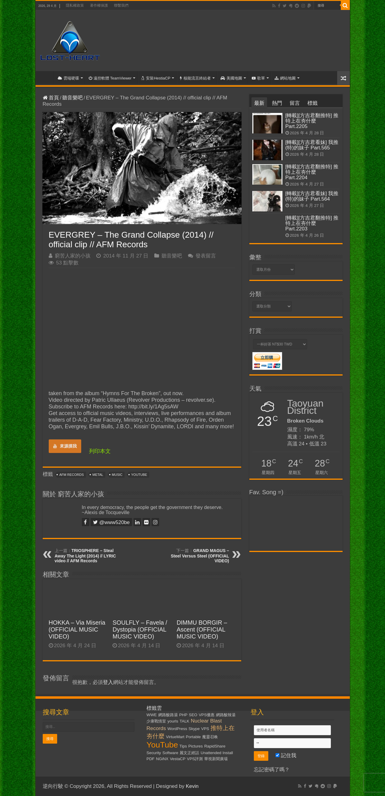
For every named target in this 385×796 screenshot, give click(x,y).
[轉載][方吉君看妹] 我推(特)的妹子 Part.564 (312, 196)
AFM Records (71, 474)
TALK (184, 721)
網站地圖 (285, 78)
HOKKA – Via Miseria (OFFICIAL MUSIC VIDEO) (77, 629)
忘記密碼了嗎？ (272, 770)
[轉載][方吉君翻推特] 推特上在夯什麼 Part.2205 (312, 121)
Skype (194, 728)
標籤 (312, 103)
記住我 (286, 755)
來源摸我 (65, 446)
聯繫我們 (121, 5)
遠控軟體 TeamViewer (110, 78)
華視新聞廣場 (216, 759)
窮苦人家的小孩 (73, 256)
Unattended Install (217, 753)
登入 (108, 682)
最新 (259, 103)
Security (153, 753)
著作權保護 (99, 5)
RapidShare (214, 746)
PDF (150, 759)
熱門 (277, 103)
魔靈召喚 (210, 737)
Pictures (195, 746)
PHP (183, 715)
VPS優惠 (207, 715)
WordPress (177, 728)
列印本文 (100, 451)
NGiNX (162, 759)
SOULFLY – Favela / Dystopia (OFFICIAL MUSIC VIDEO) (139, 629)
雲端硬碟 (68, 78)
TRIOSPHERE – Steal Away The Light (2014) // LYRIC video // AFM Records (85, 555)
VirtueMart (175, 737)
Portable (193, 737)
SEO (193, 715)
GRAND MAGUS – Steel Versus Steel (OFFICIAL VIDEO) (200, 555)
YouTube (139, 474)
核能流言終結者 (195, 78)
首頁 (46, 77)
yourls (173, 721)
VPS (205, 728)
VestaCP (178, 759)
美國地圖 (231, 78)
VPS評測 (195, 759)
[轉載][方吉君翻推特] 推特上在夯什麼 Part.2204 (312, 172)
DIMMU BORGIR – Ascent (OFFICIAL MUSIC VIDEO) (202, 629)
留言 (295, 103)
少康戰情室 (156, 721)
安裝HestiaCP (155, 78)
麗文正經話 (189, 753)
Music (117, 474)
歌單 (258, 78)
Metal (97, 474)
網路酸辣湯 (226, 715)
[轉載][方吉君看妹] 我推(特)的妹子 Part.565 (312, 145)
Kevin (192, 786)
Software (170, 753)
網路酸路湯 (168, 715)
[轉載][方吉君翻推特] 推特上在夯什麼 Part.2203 (312, 223)
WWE (151, 715)
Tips (183, 746)
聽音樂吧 (72, 98)
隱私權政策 (75, 5)
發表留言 (206, 256)
